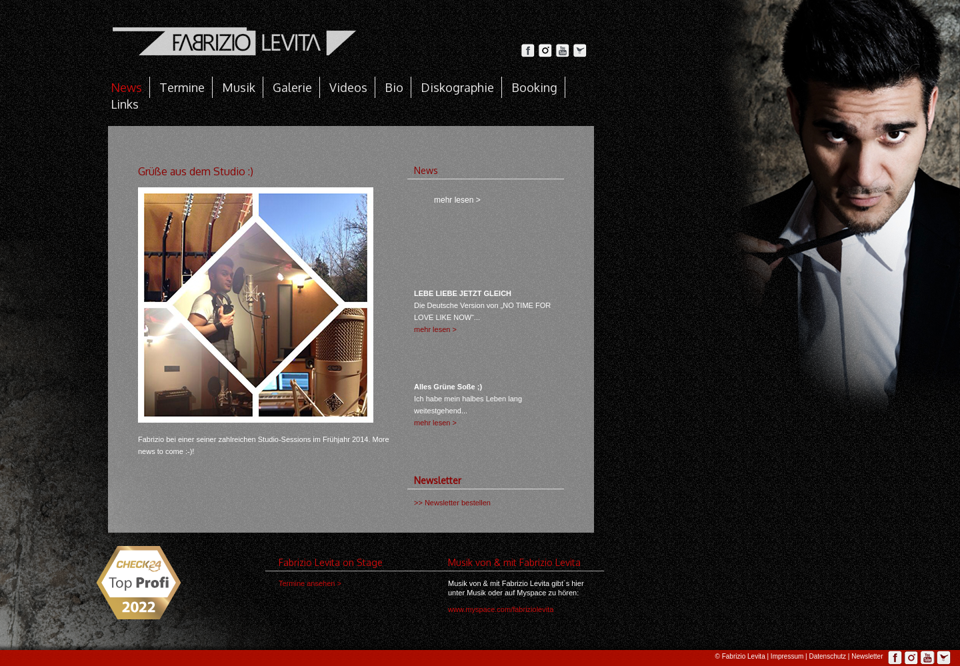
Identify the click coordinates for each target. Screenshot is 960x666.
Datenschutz (827, 656)
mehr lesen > (435, 329)
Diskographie (457, 87)
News (126, 87)
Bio (394, 87)
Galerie (292, 87)
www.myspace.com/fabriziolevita (500, 609)
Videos (348, 87)
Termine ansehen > (310, 583)
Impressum (787, 656)
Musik (238, 87)
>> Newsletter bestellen (452, 503)
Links (125, 104)
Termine (182, 87)
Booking (534, 87)
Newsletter (867, 656)
